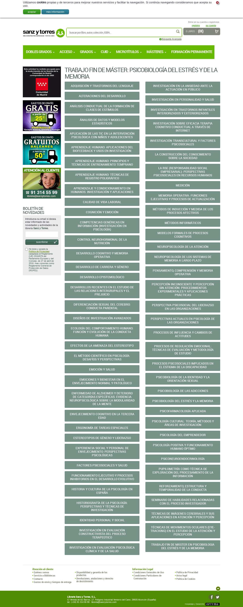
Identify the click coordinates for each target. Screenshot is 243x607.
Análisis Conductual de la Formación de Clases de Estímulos (102, 108)
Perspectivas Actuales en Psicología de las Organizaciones (183, 320)
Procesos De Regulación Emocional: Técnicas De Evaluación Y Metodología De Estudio (183, 349)
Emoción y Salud (102, 369)
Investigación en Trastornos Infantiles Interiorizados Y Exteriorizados (183, 111)
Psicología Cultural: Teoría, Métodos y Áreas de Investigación (183, 423)
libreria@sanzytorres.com (103, 602)
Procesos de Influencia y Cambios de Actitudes (183, 334)
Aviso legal (181, 575)
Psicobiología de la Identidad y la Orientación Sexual (183, 379)
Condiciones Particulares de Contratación (147, 577)
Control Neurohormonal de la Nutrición (102, 241)
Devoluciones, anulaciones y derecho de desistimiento (94, 580)
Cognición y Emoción (102, 212)
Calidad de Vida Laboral (102, 202)
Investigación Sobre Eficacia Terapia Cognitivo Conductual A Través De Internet (182, 126)
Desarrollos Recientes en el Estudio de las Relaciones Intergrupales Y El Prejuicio (102, 290)
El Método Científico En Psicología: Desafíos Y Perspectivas (102, 357)
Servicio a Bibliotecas (44, 575)
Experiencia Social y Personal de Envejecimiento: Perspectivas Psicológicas (102, 451)
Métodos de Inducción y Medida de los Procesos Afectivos (183, 211)
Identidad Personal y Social (102, 520)
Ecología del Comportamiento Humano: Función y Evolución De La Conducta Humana (102, 331)
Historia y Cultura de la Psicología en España (102, 491)
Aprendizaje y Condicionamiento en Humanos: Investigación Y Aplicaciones (102, 190)
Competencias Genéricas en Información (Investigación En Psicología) (102, 225)
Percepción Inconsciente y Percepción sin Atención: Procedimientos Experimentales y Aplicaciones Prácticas (183, 289)
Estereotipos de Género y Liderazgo (102, 438)
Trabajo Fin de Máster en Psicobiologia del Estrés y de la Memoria (182, 546)
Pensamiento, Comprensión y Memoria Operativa (183, 272)
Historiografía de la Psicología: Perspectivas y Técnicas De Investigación (102, 506)
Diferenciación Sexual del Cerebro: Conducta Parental (102, 306)
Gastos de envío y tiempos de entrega (52, 582)
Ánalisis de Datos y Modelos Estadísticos (102, 121)
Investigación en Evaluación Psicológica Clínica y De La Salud (102, 549)
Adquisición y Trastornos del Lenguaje (102, 86)
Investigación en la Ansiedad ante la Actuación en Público (182, 87)
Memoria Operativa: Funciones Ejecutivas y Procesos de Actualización (183, 197)
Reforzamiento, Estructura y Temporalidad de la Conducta (183, 488)
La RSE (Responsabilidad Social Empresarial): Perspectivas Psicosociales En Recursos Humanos (183, 171)
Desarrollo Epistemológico (102, 277)
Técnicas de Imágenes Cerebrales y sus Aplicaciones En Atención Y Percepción (182, 515)
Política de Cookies (185, 578)
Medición (183, 185)
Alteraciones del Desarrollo (102, 96)
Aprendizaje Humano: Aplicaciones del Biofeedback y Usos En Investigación (102, 149)
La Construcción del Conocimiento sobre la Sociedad (183, 156)
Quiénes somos (41, 572)
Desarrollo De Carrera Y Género (102, 267)
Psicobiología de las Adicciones (183, 391)
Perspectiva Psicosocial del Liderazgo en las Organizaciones (183, 307)
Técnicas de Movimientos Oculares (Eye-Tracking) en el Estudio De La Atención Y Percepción (183, 530)
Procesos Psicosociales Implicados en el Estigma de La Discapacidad (182, 365)
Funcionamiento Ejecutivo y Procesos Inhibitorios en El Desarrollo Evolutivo (102, 477)
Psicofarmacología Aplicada (183, 411)
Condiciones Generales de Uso (149, 572)
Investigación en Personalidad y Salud (183, 99)
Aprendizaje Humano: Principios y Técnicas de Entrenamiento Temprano (102, 162)
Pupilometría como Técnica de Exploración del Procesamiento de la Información (183, 472)
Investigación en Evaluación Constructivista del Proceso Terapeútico (102, 533)
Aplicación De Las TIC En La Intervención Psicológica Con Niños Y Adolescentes (102, 135)
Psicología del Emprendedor (183, 435)
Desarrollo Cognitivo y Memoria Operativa (102, 255)
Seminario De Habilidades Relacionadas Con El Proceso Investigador (182, 501)
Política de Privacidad (39, 251)
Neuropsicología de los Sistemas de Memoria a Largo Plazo (182, 258)
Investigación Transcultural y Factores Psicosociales (182, 142)
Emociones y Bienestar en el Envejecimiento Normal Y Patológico (102, 381)
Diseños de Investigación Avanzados (102, 318)
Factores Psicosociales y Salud (102, 465)
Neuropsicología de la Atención (182, 247)
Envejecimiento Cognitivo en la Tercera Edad (102, 416)
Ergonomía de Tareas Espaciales (102, 428)
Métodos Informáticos (183, 223)
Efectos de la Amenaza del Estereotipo (102, 345)
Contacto (38, 578)
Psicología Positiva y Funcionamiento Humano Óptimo (183, 447)
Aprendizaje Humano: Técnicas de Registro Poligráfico (102, 176)
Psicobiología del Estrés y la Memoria (182, 401)
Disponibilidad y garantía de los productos (91, 574)
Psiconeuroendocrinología (183, 459)
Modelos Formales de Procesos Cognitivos (183, 234)
